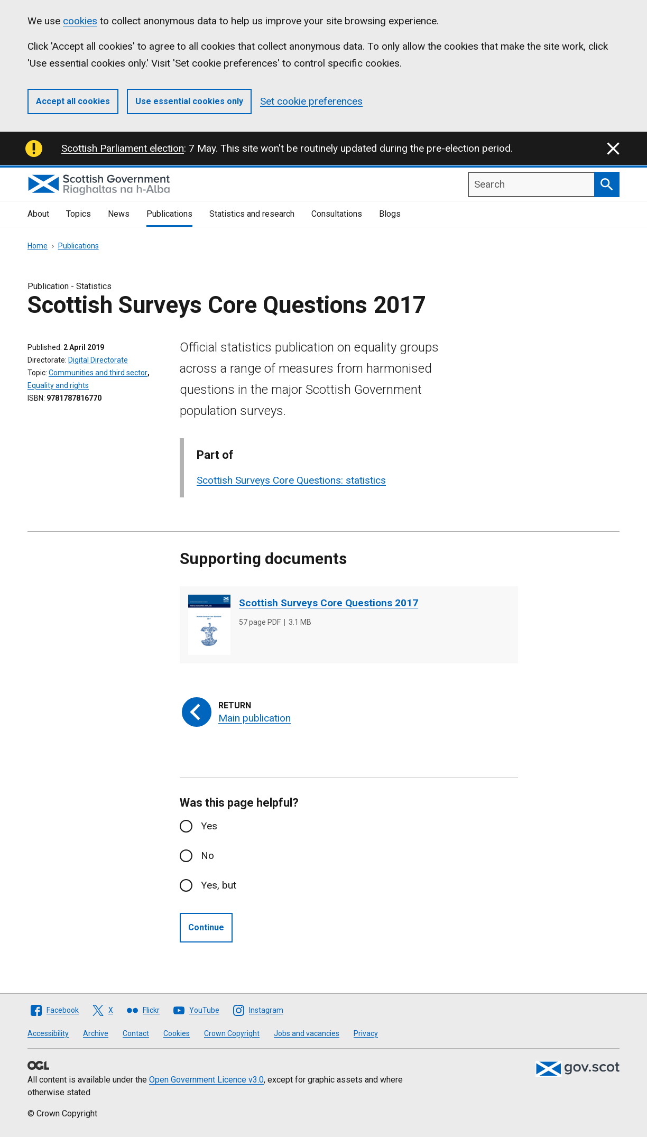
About (38, 214)
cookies (80, 21)
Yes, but (218, 885)
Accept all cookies (73, 101)
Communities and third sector (98, 372)
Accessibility (48, 1033)
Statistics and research (251, 214)
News (119, 214)
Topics (78, 214)
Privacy (366, 1033)
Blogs (390, 214)
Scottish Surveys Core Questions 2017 (328, 603)
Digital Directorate (98, 360)
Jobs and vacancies (306, 1033)
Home (37, 246)
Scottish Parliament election (122, 148)
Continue (206, 927)
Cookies (176, 1033)
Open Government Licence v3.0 (206, 1080)
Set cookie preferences (311, 101)
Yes (209, 826)
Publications (169, 214)
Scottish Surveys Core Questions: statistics (291, 480)
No (207, 855)
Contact (136, 1033)
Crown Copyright (232, 1033)
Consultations (336, 214)
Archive (95, 1033)
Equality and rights (58, 385)
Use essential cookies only (189, 101)
